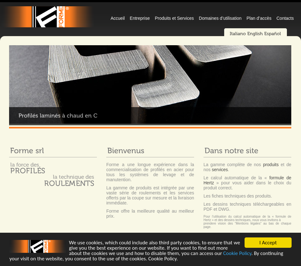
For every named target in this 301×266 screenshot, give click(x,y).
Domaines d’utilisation (220, 18)
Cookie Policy (237, 253)
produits (271, 164)
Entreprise (140, 18)
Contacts (285, 18)
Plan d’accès (258, 18)
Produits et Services (174, 18)
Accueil (118, 18)
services (220, 169)
